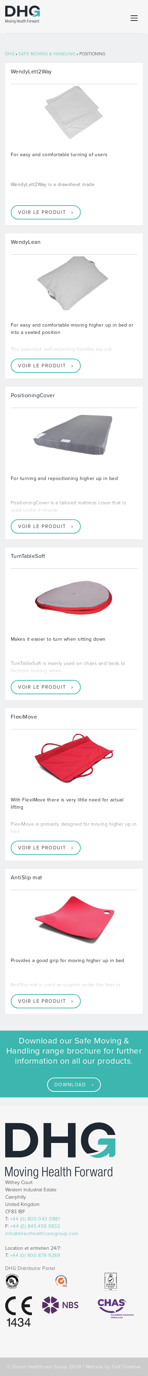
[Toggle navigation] (134, 18)
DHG (10, 53)
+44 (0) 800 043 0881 (35, 1219)
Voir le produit (42, 212)
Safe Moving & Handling (47, 53)
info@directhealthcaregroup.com (41, 1234)
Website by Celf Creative (113, 1367)
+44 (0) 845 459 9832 (35, 1226)
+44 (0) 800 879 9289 (35, 1255)
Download (70, 1085)
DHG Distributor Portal (30, 1268)
